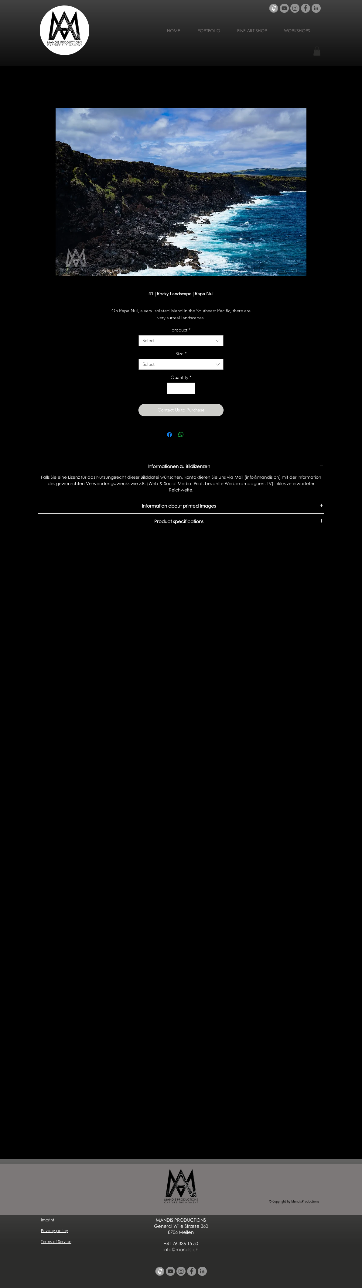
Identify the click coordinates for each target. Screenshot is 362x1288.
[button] (317, 51)
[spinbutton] (181, 388)
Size (181, 353)
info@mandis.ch (180, 1249)
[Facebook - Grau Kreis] (305, 8)
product (181, 330)
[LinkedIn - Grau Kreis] (316, 8)
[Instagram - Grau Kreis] (294, 8)
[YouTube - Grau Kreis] (284, 8)
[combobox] (181, 340)
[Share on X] (192, 434)
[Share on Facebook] (169, 434)
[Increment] (190, 388)
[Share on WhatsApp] (181, 434)
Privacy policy (54, 1230)
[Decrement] (172, 388)
